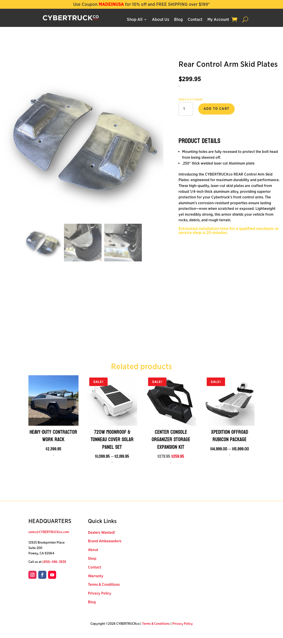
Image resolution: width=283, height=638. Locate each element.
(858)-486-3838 (54, 562)
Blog (178, 20)
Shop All (135, 20)
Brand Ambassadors (104, 541)
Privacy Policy (99, 593)
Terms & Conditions (104, 584)
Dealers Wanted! (101, 532)
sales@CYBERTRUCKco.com (48, 532)
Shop (92, 558)
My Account (218, 20)
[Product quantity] (186, 109)
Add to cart (217, 109)
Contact (195, 20)
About (93, 550)
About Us (160, 20)
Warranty (95, 576)
